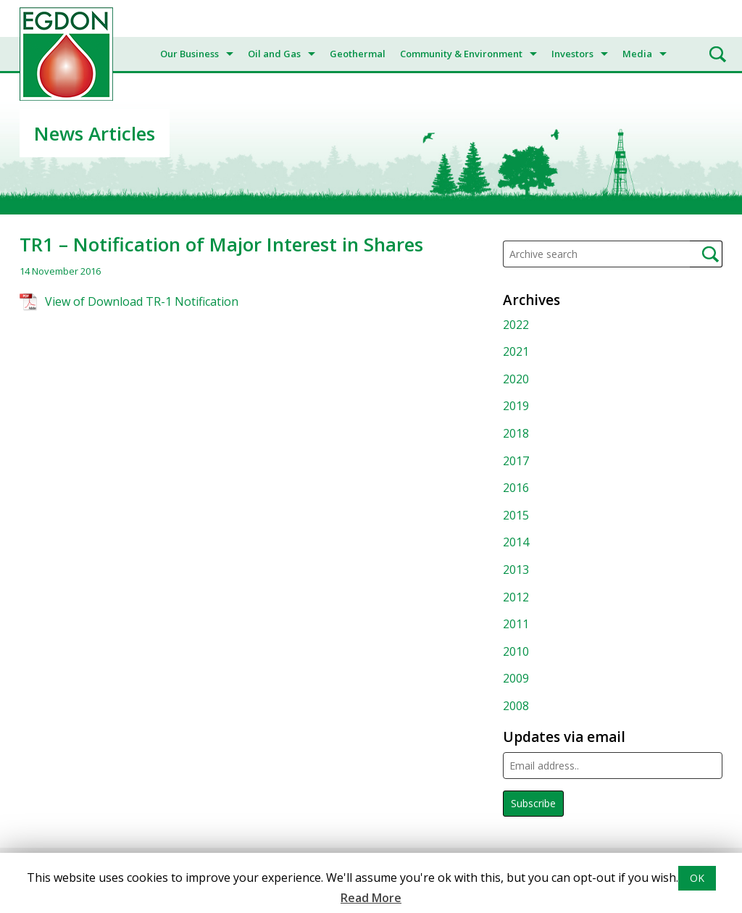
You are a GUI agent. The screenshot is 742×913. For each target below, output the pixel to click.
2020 (516, 379)
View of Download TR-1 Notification (141, 301)
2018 (516, 433)
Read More (371, 898)
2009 (516, 678)
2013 (516, 570)
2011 (516, 624)
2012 (516, 597)
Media (637, 53)
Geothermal (357, 53)
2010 (516, 651)
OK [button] (697, 878)
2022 (516, 325)
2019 (516, 406)
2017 (516, 461)
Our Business (189, 53)
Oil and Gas (274, 53)
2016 (516, 488)
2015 (516, 515)
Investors (572, 53)
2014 (516, 542)
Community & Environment (461, 53)
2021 (516, 351)
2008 (516, 706)
